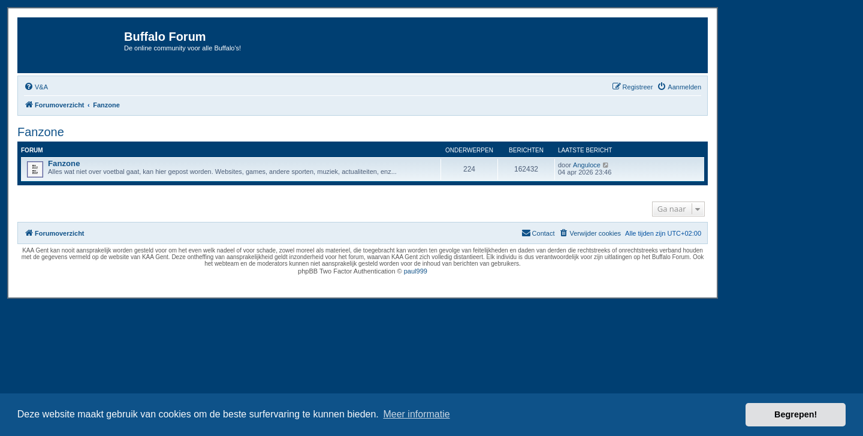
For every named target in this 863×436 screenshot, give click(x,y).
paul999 (415, 271)
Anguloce (587, 165)
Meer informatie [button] (416, 414)
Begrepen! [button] (795, 414)
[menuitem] (36, 87)
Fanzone (40, 132)
